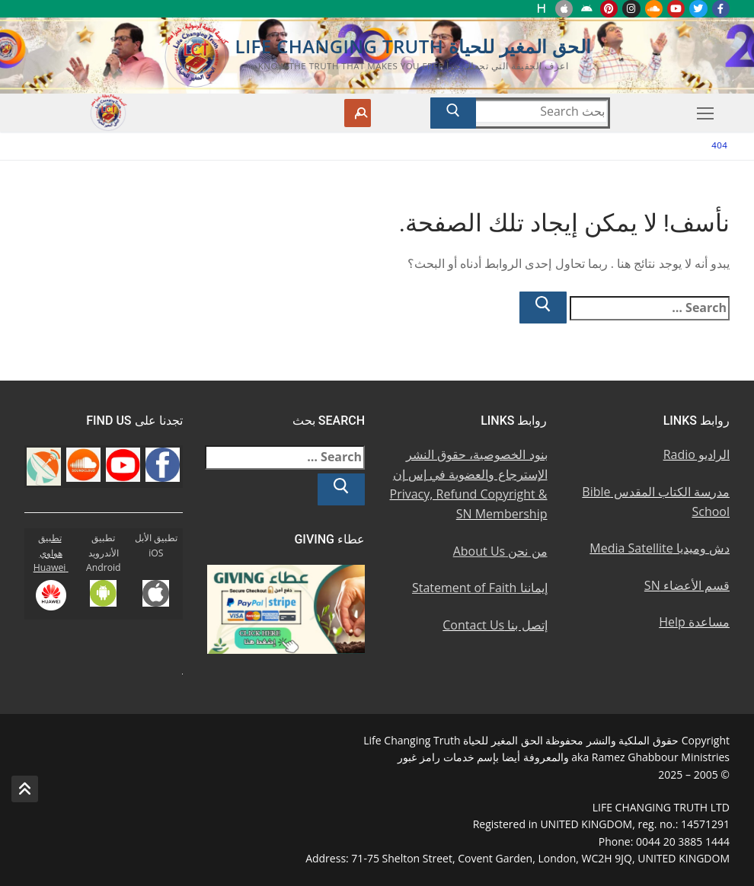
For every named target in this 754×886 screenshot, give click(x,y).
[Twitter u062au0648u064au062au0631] (698, 9)
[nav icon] (705, 113)
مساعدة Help (694, 622)
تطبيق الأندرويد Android (103, 553)
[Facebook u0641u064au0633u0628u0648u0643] (721, 9)
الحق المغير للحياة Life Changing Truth (413, 46)
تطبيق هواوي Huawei (51, 553)
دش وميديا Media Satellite (659, 548)
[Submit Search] (453, 113)
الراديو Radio (696, 454)
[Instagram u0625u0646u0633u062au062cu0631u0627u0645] (631, 9)
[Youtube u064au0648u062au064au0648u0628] (676, 9)
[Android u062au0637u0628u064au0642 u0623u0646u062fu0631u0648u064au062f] (586, 9)
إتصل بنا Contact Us (494, 625)
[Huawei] (542, 9)
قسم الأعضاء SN (687, 585)
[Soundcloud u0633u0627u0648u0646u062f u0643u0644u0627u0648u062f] (654, 9)
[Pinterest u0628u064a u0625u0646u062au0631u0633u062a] (609, 9)
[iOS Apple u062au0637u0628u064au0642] (564, 9)
